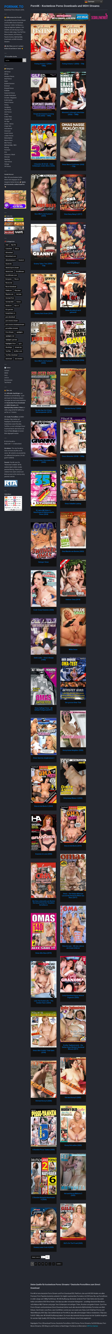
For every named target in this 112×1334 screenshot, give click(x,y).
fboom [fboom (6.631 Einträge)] (17, 279)
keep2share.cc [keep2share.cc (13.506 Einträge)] (10, 313)
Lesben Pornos (8, 135)
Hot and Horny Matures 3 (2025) (73, 1194)
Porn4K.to (13, 6)
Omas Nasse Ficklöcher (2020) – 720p (73, 165)
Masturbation (8, 138)
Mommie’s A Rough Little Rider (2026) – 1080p (73, 113)
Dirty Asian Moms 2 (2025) (73, 798)
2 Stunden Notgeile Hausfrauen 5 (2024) (43, 1198)
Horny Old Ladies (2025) (73, 1145)
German (89, 1)
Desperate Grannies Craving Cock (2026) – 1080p (43, 115)
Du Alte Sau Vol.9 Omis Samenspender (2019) (43, 411)
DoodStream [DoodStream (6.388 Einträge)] (20, 271)
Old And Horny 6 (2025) (43, 1101)
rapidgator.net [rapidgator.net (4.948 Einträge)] (10, 336)
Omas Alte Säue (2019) (43, 953)
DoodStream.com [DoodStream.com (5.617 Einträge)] (11, 275)
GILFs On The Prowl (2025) (73, 1243)
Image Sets (7, 126)
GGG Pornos (8, 112)
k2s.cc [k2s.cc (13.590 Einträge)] (17, 305)
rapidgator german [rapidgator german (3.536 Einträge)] (11, 340)
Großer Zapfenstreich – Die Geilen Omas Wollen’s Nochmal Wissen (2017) (73, 1047)
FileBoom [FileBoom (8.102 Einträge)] (9, 290)
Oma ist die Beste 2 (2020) (43, 806)
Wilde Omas (73, 649)
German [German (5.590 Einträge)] (18, 294)
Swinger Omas (43, 562)
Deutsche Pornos (9, 93)
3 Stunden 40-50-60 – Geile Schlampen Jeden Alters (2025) (43, 165)
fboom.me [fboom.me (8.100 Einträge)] (9, 283)
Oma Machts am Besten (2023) (73, 551)
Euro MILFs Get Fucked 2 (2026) (44, 362)
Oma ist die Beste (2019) (73, 846)
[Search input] (12, 60)
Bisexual (7, 86)
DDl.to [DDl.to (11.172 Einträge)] (17, 248)
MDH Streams (11, 405)
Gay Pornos (7, 109)
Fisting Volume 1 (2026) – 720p (73, 64)
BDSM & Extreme (9, 83)
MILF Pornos (8, 143)
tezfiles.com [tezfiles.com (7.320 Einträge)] (18, 351)
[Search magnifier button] (24, 60)
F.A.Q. (6, 375)
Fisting (6, 105)
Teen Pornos (8, 161)
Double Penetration (10, 95)
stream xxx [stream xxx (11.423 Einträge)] (18, 347)
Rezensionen (8, 380)
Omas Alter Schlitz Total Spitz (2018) (43, 1051)
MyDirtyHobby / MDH (10, 145)
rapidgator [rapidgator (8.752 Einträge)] (19, 332)
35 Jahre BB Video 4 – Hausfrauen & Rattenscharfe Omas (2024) (43, 512)
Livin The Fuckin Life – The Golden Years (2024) (43, 1002)
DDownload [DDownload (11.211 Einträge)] (9, 252)
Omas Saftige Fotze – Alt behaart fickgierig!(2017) (44, 709)
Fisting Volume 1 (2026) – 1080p (43, 65)
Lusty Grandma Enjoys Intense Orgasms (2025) (73, 996)
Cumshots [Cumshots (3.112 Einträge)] (9, 248)
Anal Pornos (8, 79)
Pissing (6, 147)
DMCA (6, 373)
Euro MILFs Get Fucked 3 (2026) (44, 215)
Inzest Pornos (8, 133)
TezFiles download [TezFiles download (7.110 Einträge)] (11, 355)
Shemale (7, 157)
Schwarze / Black (9, 154)
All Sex (6, 74)
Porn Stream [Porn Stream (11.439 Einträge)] (10, 332)
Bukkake (6, 90)
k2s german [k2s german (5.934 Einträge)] (9, 309)
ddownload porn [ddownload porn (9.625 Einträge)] (11, 260)
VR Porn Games (92, 1326)
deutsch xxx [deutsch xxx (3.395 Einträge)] (9, 271)
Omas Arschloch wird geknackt (73, 311)
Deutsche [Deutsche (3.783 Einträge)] (9, 264)
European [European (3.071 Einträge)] (9, 279)
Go (47, 1257)
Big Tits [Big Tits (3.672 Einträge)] (13, 245)
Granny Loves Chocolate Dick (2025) (43, 461)
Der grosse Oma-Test (73, 702)
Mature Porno (8, 140)
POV (5, 152)
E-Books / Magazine (10, 98)
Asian (6, 81)
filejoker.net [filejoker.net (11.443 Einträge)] (9, 294)
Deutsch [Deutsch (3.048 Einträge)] (21, 260)
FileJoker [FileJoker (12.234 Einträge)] (18, 290)
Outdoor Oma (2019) (73, 599)
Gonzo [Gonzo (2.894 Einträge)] (18, 302)
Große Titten (8, 116)
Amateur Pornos (9, 76)
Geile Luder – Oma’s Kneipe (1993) (44, 659)
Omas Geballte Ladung (73, 503)
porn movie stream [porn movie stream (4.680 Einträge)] (12, 321)
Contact (6, 370)
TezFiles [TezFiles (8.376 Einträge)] (8, 351)
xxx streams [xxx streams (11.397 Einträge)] (18, 358)
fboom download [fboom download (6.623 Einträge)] (11, 286)
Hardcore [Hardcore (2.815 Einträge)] (9, 305)
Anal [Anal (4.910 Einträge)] (7, 245)
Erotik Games (8, 100)
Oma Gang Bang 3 (73, 263)
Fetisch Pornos (8, 102)
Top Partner (7, 382)
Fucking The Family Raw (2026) (73, 360)
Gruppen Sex (8, 119)
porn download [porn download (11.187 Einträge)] (10, 317)
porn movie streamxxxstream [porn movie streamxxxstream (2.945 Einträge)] (15, 324)
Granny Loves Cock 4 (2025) (44, 1247)
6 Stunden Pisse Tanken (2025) (43, 1149)
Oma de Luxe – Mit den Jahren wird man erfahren (73, 947)
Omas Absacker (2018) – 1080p (73, 456)
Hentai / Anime (8, 124)
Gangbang (7, 107)
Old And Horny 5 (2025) (73, 1097)
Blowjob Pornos (9, 88)
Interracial (7, 131)
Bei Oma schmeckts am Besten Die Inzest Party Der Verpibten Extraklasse (43, 903)
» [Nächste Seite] (53, 1264)
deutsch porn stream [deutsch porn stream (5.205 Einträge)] (12, 267)
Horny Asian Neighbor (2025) (73, 750)
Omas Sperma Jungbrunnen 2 (43, 758)
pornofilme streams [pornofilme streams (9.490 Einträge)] (12, 328)
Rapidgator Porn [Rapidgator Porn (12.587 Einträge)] (11, 343)
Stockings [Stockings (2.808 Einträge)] (9, 347)
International (8, 128)
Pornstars (7, 150)
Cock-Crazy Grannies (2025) (43, 610)
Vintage (6, 164)
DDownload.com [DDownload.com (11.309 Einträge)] (11, 256)
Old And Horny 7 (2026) (73, 408)
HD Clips (6, 121)
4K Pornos (7, 72)
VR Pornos (7, 166)
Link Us (6, 377)
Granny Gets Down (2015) (44, 313)
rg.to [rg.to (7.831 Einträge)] (20, 343)
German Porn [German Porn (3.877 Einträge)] (10, 298)
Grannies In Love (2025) (43, 854)
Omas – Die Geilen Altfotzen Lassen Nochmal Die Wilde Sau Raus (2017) (73, 895)
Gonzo (6, 114)
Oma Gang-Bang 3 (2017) (73, 214)
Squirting (7, 159)
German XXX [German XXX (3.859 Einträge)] (10, 302)
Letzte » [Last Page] (59, 1264)
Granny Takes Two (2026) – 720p (43, 264)
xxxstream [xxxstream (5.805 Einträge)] (9, 358)
